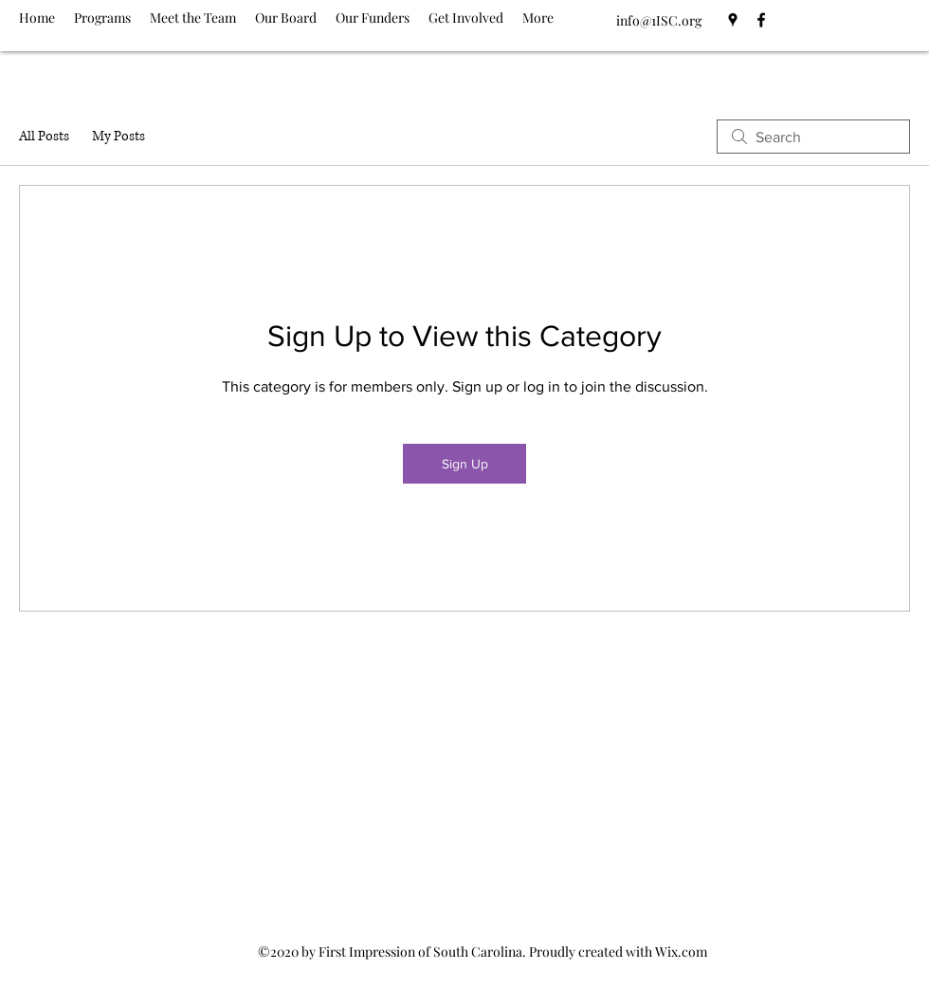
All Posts (44, 136)
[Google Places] (732, 19)
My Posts (118, 136)
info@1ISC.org (658, 20)
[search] (813, 136)
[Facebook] (761, 19)
